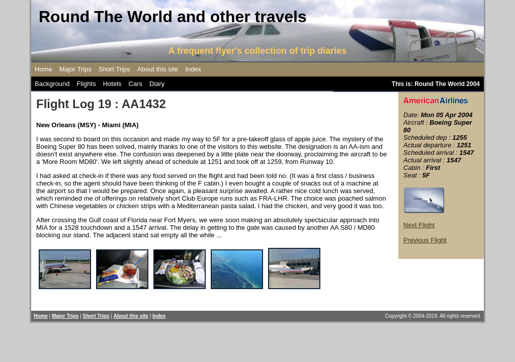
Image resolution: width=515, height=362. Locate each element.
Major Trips (75, 69)
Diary (156, 83)
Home (43, 69)
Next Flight (419, 225)
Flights (86, 83)
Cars (135, 83)
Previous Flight (425, 240)
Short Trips (114, 69)
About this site (158, 69)
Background (52, 83)
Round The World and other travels (173, 17)
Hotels (112, 83)
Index (194, 69)
